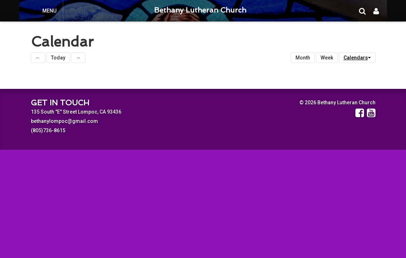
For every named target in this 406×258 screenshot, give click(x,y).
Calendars (357, 58)
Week (327, 58)
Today (58, 58)
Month (302, 58)
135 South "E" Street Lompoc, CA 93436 (76, 112)
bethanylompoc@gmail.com (64, 121)
